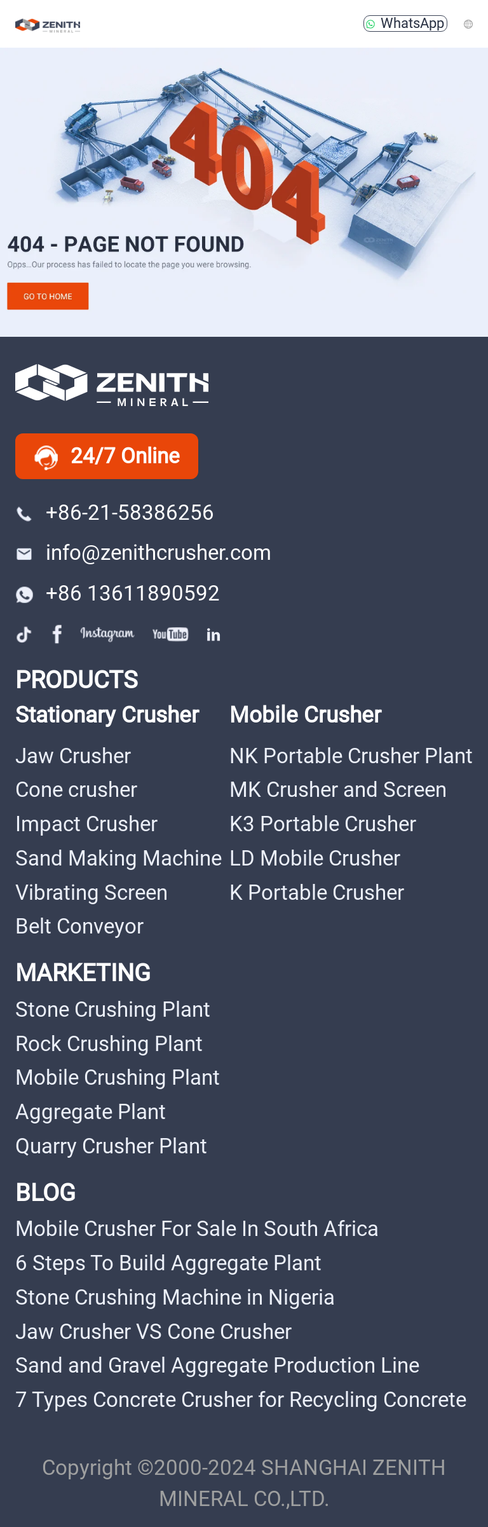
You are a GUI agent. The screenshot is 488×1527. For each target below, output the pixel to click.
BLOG (45, 1192)
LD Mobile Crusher (314, 858)
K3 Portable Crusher (322, 824)
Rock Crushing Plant (109, 1044)
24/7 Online (107, 457)
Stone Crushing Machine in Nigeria (175, 1298)
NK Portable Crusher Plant (351, 756)
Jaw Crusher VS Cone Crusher (153, 1332)
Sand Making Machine (118, 858)
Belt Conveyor (79, 926)
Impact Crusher (86, 824)
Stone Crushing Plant (112, 1010)
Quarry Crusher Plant (111, 1146)
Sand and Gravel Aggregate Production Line (217, 1366)
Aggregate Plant (90, 1112)
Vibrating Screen (91, 893)
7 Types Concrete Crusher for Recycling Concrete (240, 1400)
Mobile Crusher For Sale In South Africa (197, 1229)
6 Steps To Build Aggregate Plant (168, 1263)
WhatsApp (405, 23)
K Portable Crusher (316, 893)
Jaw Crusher (73, 756)
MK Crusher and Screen (338, 790)
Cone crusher (76, 790)
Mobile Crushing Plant (117, 1078)
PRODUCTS (76, 679)
